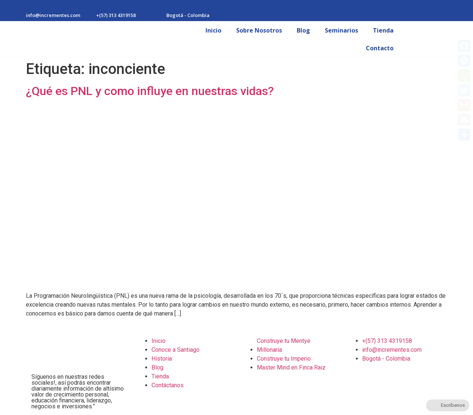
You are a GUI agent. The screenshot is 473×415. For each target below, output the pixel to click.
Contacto (380, 48)
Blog (303, 30)
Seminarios (341, 30)
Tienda (383, 30)
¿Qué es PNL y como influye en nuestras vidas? (150, 91)
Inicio (213, 30)
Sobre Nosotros (259, 30)
